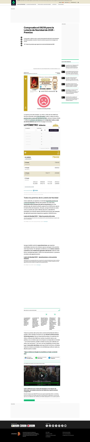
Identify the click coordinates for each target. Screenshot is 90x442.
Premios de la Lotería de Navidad (44, 4)
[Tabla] (42, 229)
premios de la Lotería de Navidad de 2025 (35, 118)
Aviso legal (47, 432)
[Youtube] (65, 426)
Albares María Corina (68, 0)
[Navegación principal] (78, 2)
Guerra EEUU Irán (23, 0)
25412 (57, 182)
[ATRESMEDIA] (16, 434)
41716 (50, 184)
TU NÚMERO (27, 128)
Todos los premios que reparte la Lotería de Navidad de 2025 (40, 44)
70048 (57, 163)
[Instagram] (59, 426)
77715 (50, 182)
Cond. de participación (66, 433)
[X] (47, 426)
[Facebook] (50, 426)
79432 (55, 157)
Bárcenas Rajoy (46, 0)
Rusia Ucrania (51, 0)
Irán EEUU (27, 0)
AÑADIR (54, 130)
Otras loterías (61, 4)
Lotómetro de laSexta (36, 120)
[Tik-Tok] (62, 426)
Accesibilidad (48, 436)
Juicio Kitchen (40, 0)
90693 (57, 168)
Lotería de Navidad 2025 (31, 4)
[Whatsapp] (53, 426)
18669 (57, 184)
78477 (47, 173)
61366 (35, 184)
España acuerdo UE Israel (34, 0)
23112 (35, 182)
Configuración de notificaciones (68, 435)
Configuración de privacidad (51, 435)
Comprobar (54, 148)
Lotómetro (54, 4)
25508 (57, 173)
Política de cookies (49, 433)
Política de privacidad (66, 432)
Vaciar (44, 148)
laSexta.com (26, 72)
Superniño (55, 0)
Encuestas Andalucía (61, 0)
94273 (42, 184)
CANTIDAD (39, 128)
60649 (42, 182)
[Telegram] (56, 426)
